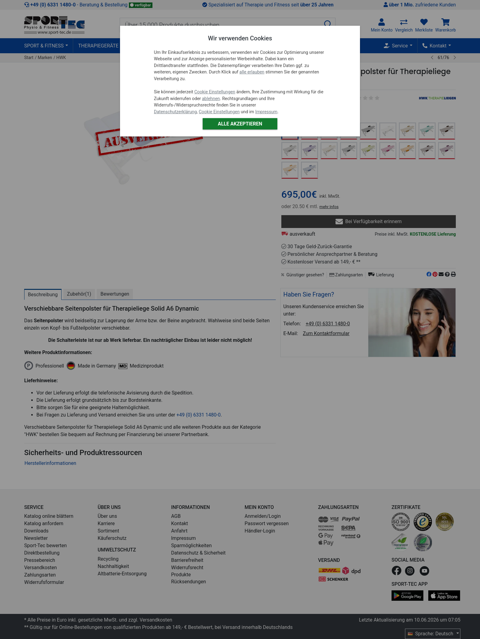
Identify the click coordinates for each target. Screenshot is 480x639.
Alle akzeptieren (240, 124)
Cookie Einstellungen (214, 92)
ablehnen (211, 98)
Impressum (266, 111)
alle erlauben (251, 72)
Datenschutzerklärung (175, 111)
